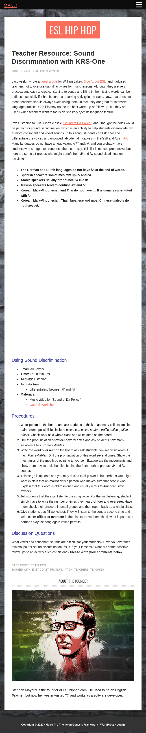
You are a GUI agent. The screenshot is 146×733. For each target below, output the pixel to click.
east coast (40, 570)
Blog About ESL (95, 82)
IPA (124, 139)
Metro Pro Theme (57, 725)
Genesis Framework (85, 725)
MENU (10, 5)
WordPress (107, 725)
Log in (121, 725)
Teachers (38, 566)
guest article (48, 82)
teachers (81, 570)
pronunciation (61, 570)
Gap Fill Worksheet (43, 405)
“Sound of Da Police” (77, 124)
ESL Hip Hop (73, 30)
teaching (97, 570)
